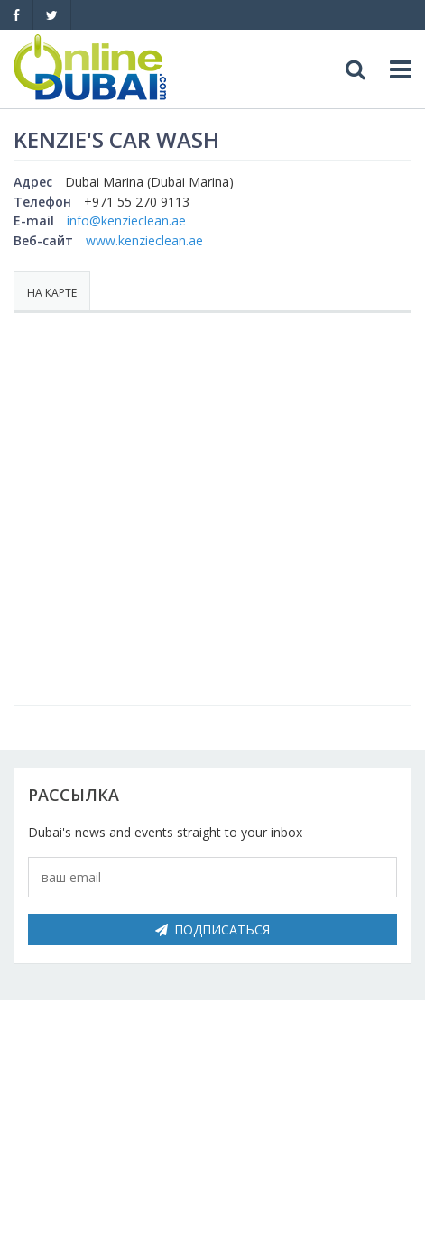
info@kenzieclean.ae (126, 220)
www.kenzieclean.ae (144, 240)
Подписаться (212, 929)
